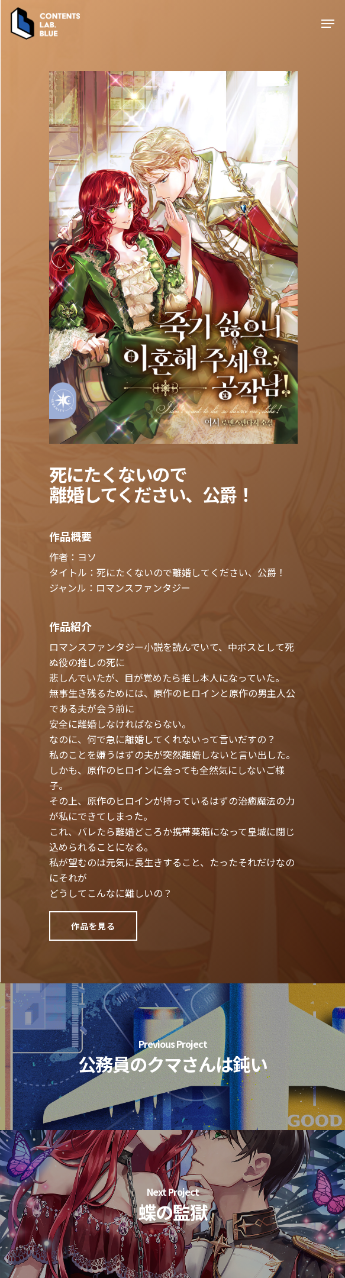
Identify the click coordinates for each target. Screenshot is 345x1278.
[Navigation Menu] (327, 24)
